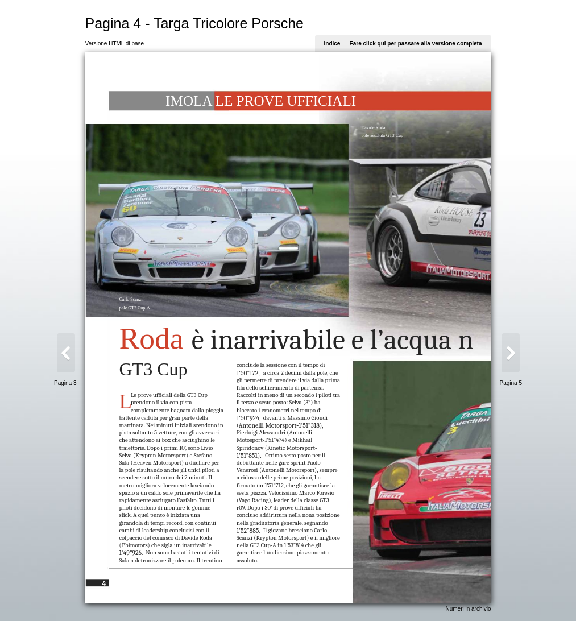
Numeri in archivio (468, 609)
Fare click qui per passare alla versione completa (416, 43)
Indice (332, 43)
